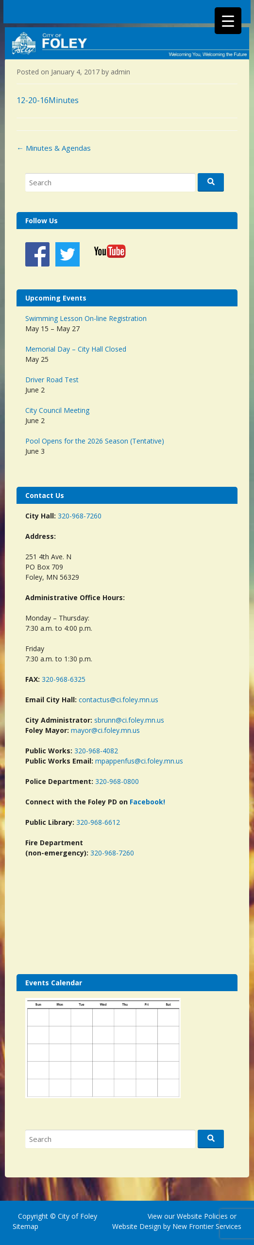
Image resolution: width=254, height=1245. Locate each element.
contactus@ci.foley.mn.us (118, 699)
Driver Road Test (52, 379)
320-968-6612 (98, 822)
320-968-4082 (96, 750)
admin (120, 71)
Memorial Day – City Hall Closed (75, 349)
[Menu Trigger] (228, 20)
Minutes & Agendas (54, 148)
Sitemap (25, 1226)
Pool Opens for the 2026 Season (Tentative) (94, 440)
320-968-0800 (117, 781)
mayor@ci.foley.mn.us (105, 730)
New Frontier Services (206, 1226)
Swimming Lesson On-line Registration (86, 318)
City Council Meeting (57, 410)
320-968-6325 (63, 679)
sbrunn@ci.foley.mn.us (129, 720)
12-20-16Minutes (48, 100)
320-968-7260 (80, 515)
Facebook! (147, 801)
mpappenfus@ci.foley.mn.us (139, 760)
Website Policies (202, 1216)
